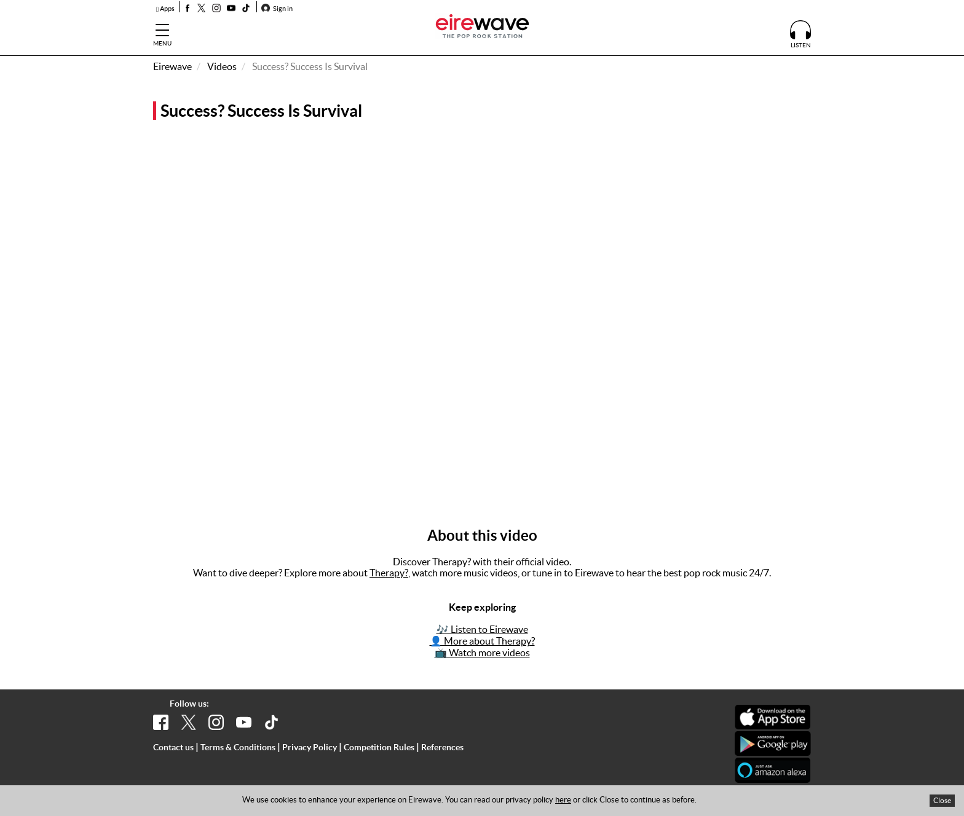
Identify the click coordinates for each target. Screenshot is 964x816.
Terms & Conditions (237, 747)
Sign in (277, 8)
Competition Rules (379, 747)
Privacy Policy (309, 747)
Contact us (173, 747)
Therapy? (388, 572)
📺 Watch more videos (482, 652)
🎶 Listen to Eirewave (482, 629)
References (442, 747)
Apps (165, 8)
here (563, 799)
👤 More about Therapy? (482, 640)
